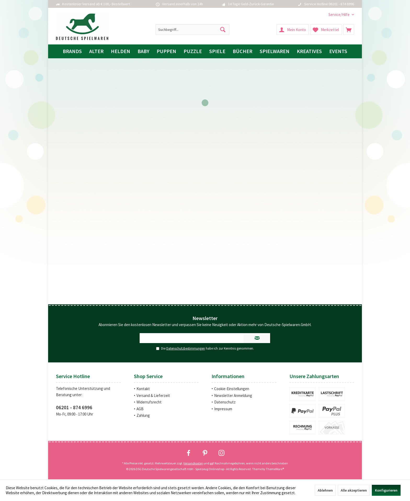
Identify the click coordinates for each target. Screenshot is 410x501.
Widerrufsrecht (149, 402)
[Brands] (72, 51)
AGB (140, 408)
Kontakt (143, 388)
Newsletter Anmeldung (233, 395)
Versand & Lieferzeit (153, 395)
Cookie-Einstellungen (231, 388)
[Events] (338, 51)
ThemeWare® (275, 469)
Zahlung (143, 415)
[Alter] (96, 51)
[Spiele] (217, 51)
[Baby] (143, 51)
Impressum (223, 408)
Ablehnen (325, 490)
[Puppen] (166, 51)
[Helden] (120, 51)
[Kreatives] (309, 51)
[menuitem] (339, 14)
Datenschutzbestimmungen (185, 348)
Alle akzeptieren (354, 490)
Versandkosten (193, 463)
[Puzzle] (193, 51)
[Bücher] (242, 51)
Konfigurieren (386, 490)
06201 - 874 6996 (74, 407)
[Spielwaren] (274, 51)
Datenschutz (225, 402)
